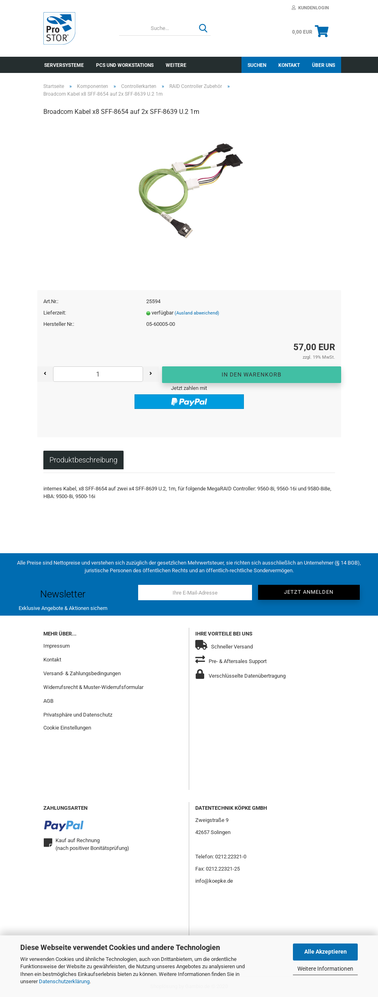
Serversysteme (64, 65)
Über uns (323, 65)
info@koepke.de (214, 881)
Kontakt (289, 65)
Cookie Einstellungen (67, 728)
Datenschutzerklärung (64, 981)
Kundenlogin (310, 8)
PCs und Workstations (125, 65)
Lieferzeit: (54, 313)
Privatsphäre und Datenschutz (77, 715)
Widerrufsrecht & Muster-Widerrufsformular (93, 687)
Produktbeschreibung (83, 460)
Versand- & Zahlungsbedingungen (82, 673)
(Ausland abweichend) (197, 313)
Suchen (257, 65)
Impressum (56, 646)
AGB (48, 701)
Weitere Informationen (325, 968)
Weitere (176, 65)
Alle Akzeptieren (325, 951)
